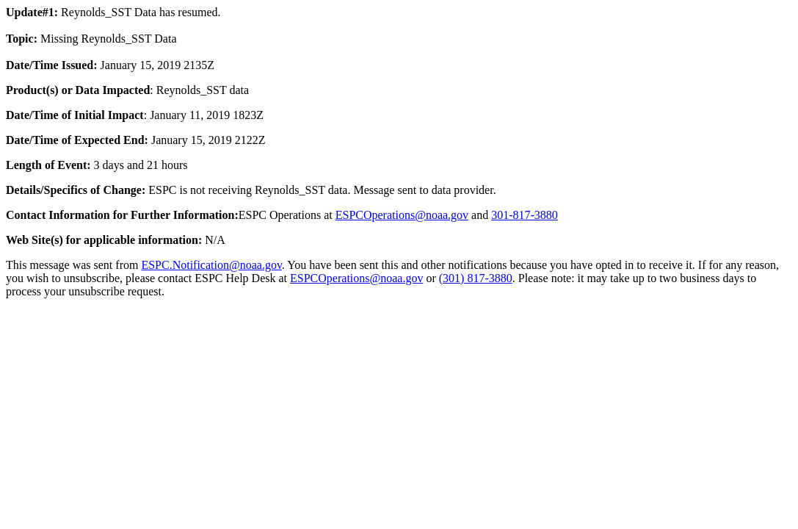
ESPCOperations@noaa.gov (401, 215)
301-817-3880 (524, 215)
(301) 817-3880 (475, 278)
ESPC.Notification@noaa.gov (211, 265)
